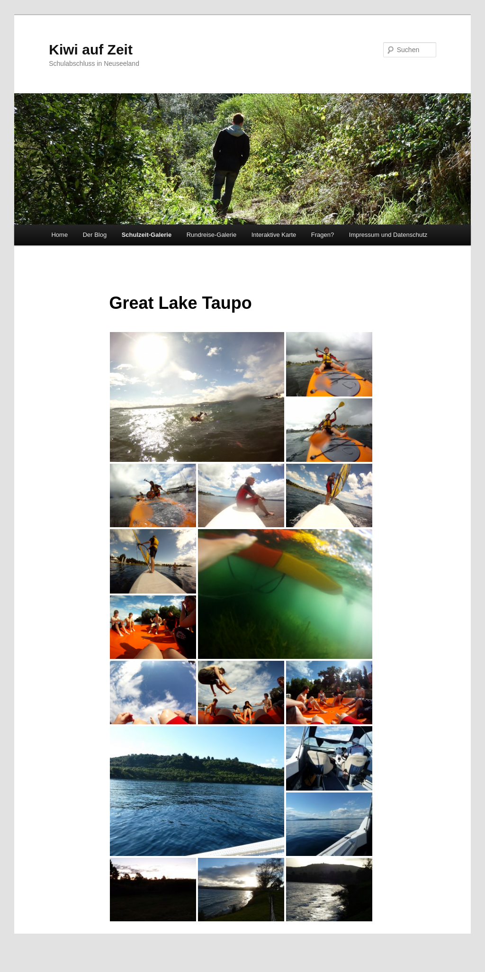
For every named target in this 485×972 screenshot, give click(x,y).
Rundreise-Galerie (212, 234)
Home (59, 234)
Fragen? (322, 234)
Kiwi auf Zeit (91, 49)
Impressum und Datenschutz (388, 234)
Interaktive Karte (273, 234)
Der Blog (95, 234)
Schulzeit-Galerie (146, 234)
